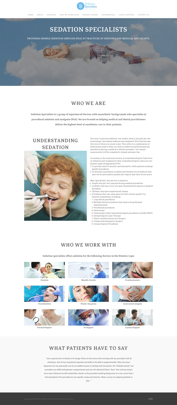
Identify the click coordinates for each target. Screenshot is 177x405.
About (40, 15)
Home (30, 15)
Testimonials (108, 15)
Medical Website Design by (141, 399)
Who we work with (69, 15)
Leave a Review (126, 15)
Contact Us (143, 15)
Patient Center (90, 15)
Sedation (51, 15)
